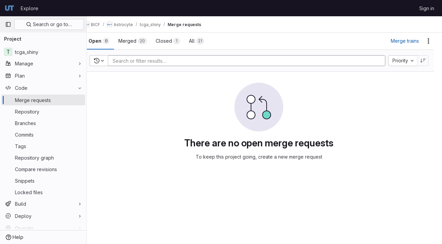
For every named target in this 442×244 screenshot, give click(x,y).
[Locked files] (43, 192)
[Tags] (43, 146)
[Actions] (428, 41)
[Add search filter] (254, 61)
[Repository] (43, 111)
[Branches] (43, 123)
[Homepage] (9, 8)
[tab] (110, 41)
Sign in (426, 8)
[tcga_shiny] (43, 51)
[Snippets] (43, 180)
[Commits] (43, 134)
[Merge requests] (43, 100)
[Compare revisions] (43, 169)
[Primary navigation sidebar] (8, 24)
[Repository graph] (43, 157)
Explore (29, 8)
